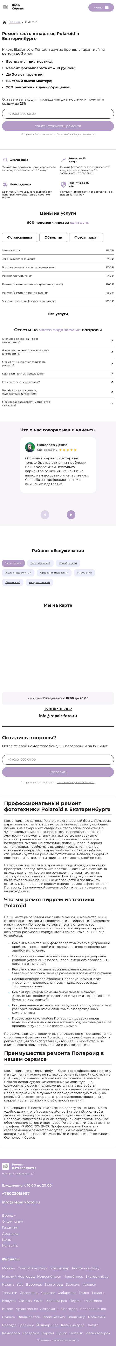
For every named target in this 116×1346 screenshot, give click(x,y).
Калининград (72, 1325)
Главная (15, 22)
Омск (39, 1301)
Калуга (92, 1325)
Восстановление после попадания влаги (29, 267)
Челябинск (73, 1276)
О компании (13, 1221)
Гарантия (10, 1227)
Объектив (53, 237)
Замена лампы (11, 250)
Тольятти (9, 1293)
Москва (8, 1268)
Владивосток (29, 1317)
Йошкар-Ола (47, 1325)
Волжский (97, 1317)
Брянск (8, 1317)
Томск (84, 1293)
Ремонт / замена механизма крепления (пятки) (32, 284)
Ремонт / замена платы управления (25, 292)
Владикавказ (54, 1317)
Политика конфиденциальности (58, 1340)
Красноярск (56, 1301)
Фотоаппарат (86, 237)
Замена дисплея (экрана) (18, 258)
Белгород (69, 1309)
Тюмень (98, 1293)
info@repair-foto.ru (58, 716)
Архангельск (27, 1309)
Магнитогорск (97, 1333)
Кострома (30, 1333)
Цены (7, 1240)
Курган (48, 1333)
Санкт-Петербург (33, 1268)
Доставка (10, 1234)
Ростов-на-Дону (86, 1268)
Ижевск (89, 1284)
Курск (61, 1333)
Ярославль (29, 1293)
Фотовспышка (19, 237)
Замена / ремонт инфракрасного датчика (29, 301)
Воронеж (34, 1284)
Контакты (10, 1246)
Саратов (48, 1293)
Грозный (26, 1325)
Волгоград (53, 1284)
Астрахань (49, 1309)
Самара (25, 1301)
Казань (8, 1284)
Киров (7, 1309)
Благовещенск (93, 1309)
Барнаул (72, 1284)
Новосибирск (49, 1276)
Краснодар (59, 1268)
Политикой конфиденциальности (75, 134)
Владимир (76, 1317)
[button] (71, 514)
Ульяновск (93, 1301)
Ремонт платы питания (17, 275)
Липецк (76, 1333)
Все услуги (58, 314)
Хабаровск (67, 1293)
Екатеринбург (97, 1276)
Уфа (20, 1284)
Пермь (75, 1301)
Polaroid (31, 22)
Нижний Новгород (18, 1276)
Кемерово (11, 1333)
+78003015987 (58, 709)
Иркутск (9, 1301)
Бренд (9, 1215)
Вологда (9, 1325)
